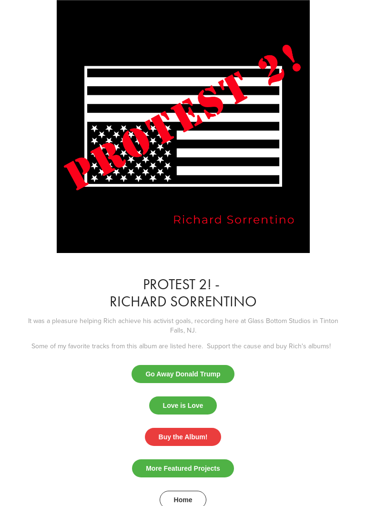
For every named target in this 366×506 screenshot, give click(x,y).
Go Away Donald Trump (182, 374)
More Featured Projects (183, 468)
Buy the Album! (183, 437)
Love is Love (183, 405)
